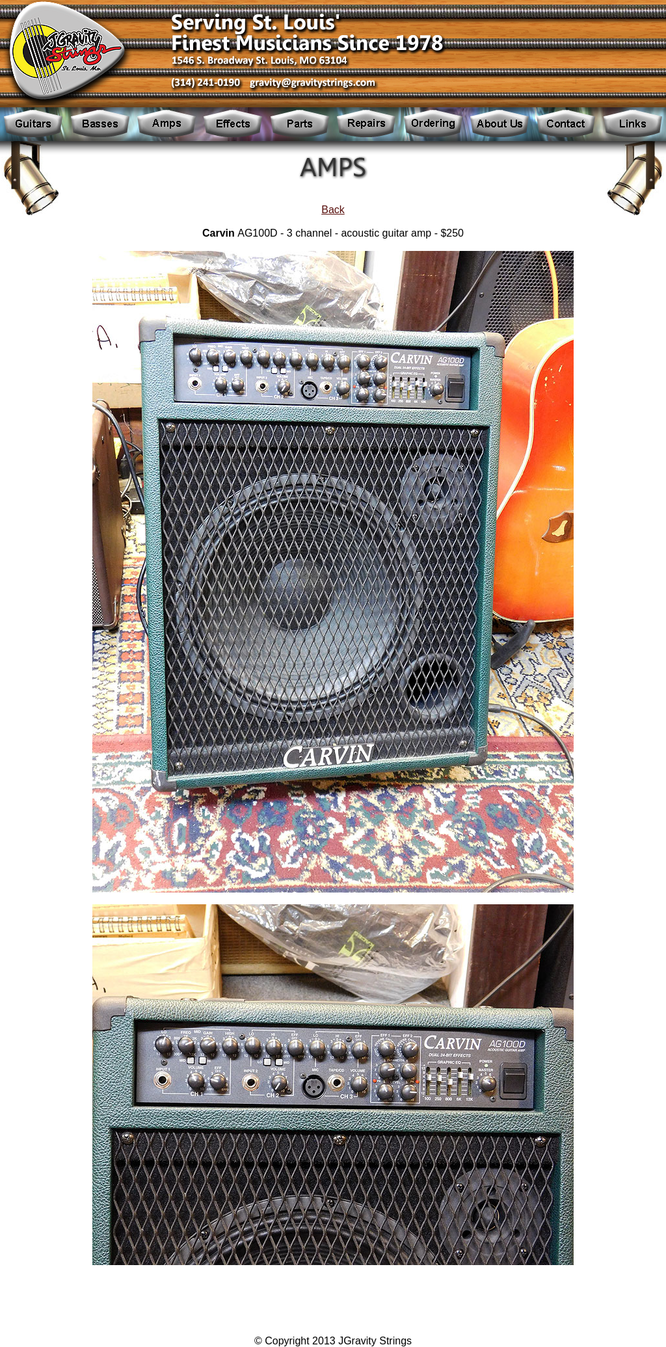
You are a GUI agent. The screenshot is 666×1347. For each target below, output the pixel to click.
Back (333, 209)
